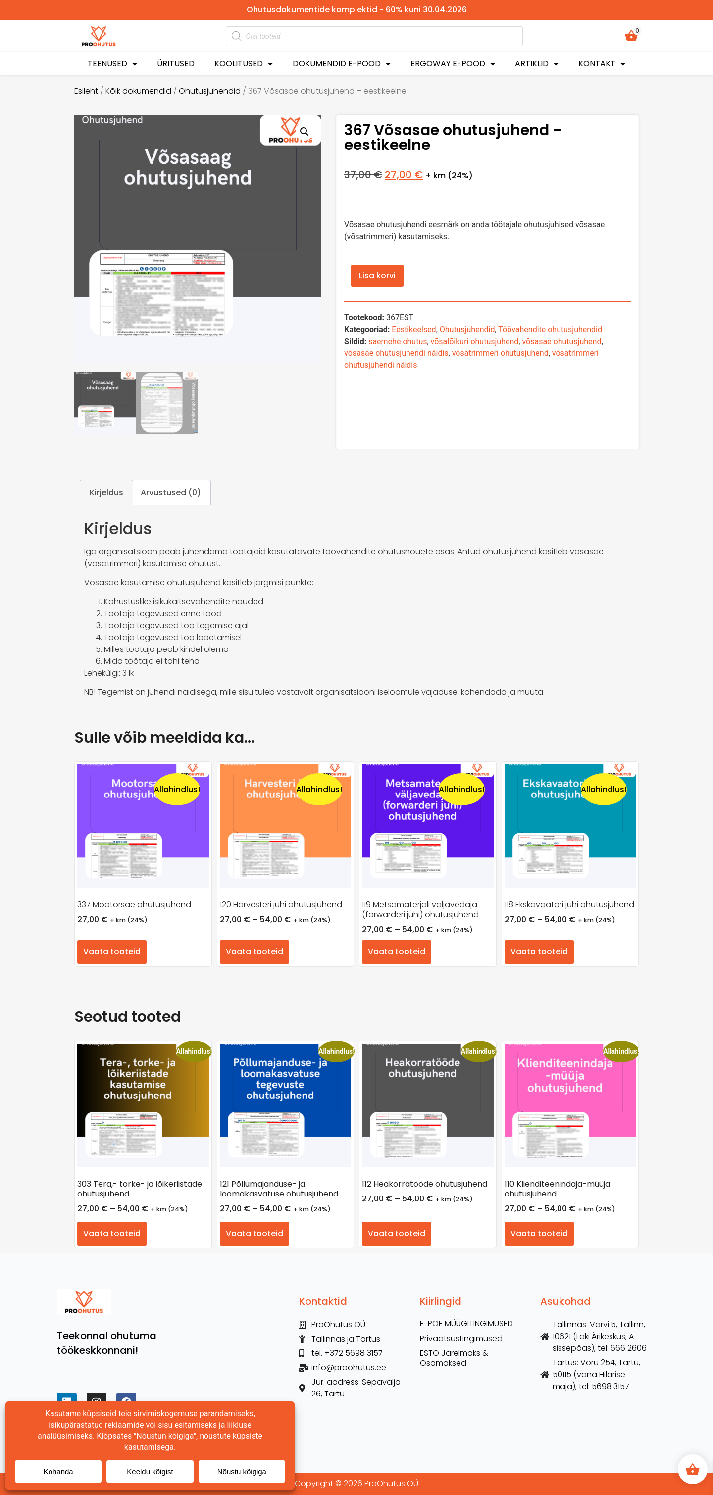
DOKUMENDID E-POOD (342, 64)
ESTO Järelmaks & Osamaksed (454, 1358)
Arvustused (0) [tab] (171, 492)
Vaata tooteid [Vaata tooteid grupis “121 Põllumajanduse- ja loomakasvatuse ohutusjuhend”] (254, 1233)
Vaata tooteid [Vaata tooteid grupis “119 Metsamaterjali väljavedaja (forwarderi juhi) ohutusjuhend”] (396, 951)
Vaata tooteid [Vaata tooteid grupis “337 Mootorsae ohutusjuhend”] (112, 951)
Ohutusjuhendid (210, 91)
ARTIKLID (537, 64)
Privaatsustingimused (461, 1339)
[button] (304, 132)
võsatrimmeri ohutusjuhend (500, 353)
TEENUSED (112, 64)
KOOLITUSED (243, 64)
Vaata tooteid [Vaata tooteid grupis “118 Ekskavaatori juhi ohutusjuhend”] (539, 951)
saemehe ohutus (397, 341)
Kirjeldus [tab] (106, 492)
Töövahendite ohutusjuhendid (550, 329)
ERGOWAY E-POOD (452, 64)
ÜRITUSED (176, 63)
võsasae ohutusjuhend (561, 341)
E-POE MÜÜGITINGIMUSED (466, 1324)
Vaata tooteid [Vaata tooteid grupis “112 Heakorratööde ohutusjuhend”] (396, 1233)
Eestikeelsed (414, 329)
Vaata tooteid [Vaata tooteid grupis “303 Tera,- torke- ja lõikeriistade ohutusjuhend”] (112, 1233)
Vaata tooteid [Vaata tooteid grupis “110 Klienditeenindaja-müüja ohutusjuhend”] (539, 1233)
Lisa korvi (377, 275)
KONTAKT (601, 64)
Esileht (86, 91)
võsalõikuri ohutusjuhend (475, 341)
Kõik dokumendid (138, 91)
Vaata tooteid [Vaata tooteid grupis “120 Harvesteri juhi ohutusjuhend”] (254, 951)
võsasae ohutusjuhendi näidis (396, 353)
